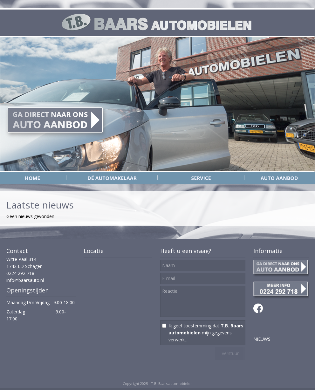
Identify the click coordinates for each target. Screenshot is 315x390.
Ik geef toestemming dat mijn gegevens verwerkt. (205, 333)
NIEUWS (261, 339)
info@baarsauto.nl (25, 280)
